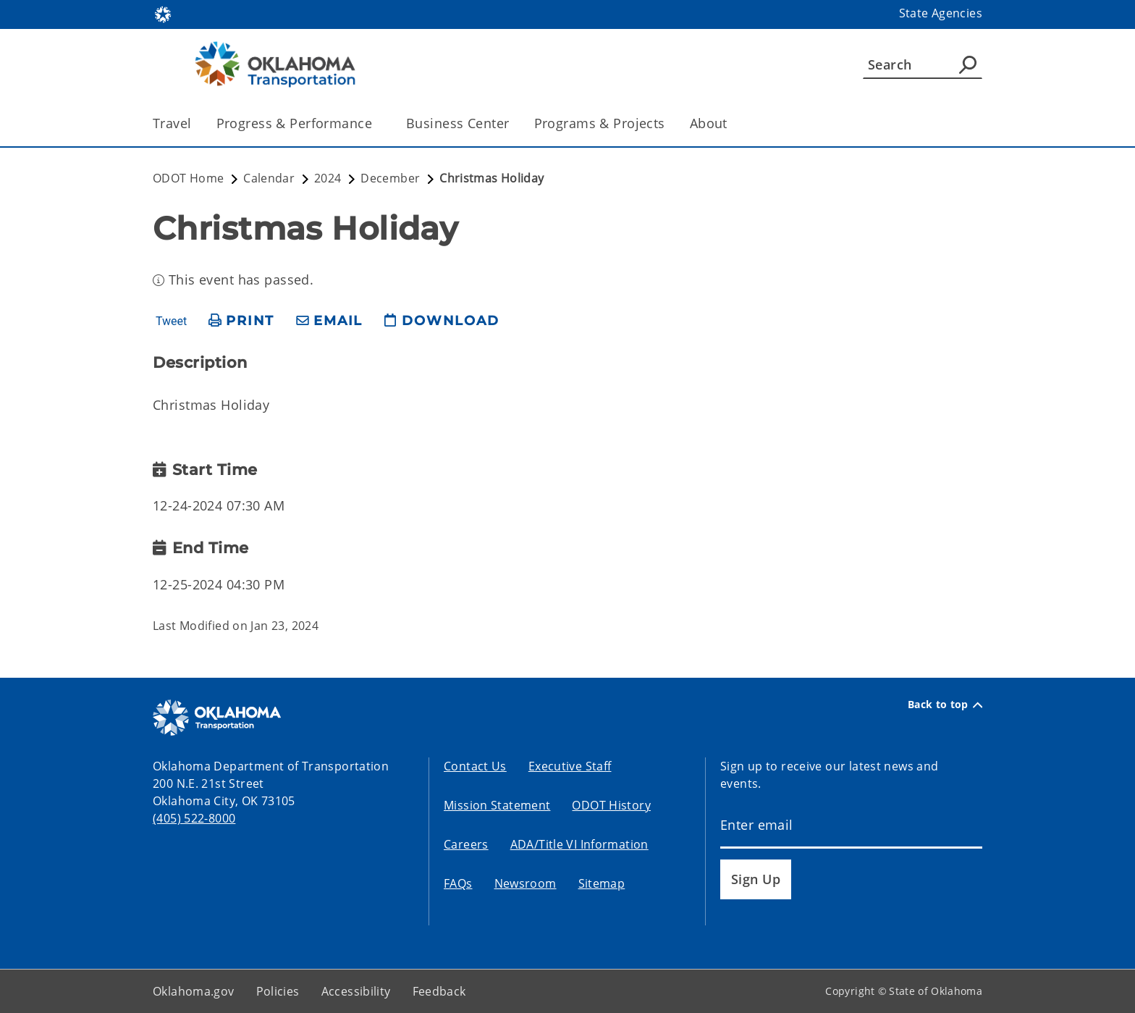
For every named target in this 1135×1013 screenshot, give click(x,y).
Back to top (945, 704)
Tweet (171, 321)
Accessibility (356, 991)
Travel (172, 123)
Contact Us (475, 766)
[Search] (922, 64)
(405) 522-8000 (194, 818)
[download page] (441, 321)
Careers (466, 844)
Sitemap (601, 883)
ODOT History (611, 805)
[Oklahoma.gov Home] (163, 13)
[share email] (329, 321)
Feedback (439, 991)
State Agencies (940, 13)
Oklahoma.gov (194, 991)
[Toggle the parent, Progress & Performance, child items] (376, 123)
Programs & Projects (599, 123)
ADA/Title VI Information (579, 844)
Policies (278, 991)
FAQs (458, 883)
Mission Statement (497, 805)
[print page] (241, 321)
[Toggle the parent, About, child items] (732, 123)
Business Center (457, 123)
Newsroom (525, 883)
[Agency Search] (967, 64)
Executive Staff (570, 766)
